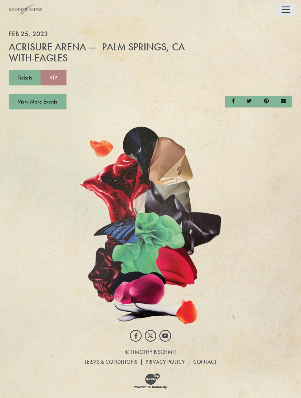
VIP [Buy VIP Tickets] (53, 77)
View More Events (37, 101)
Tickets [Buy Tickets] (25, 77)
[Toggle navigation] (285, 9)
